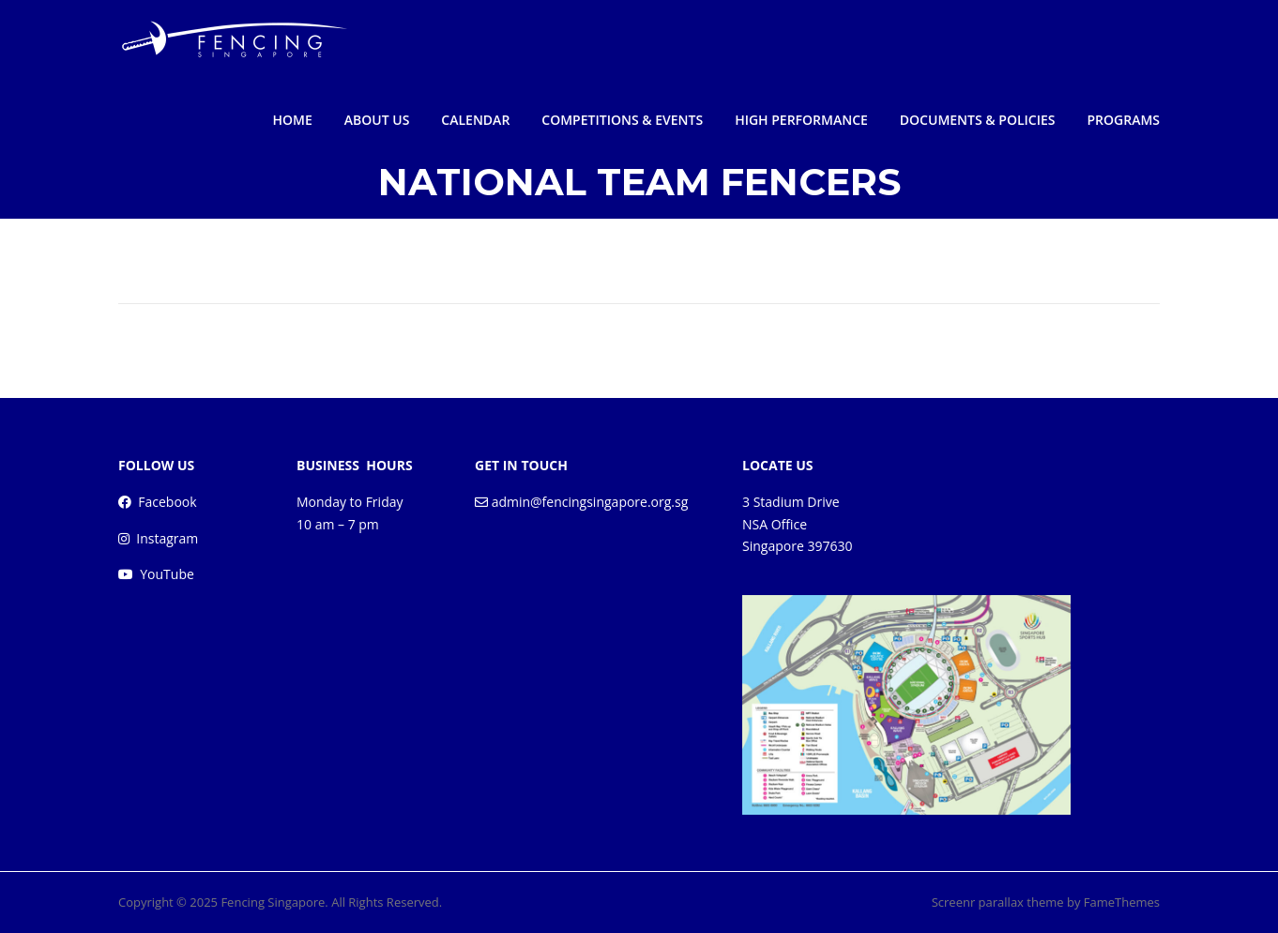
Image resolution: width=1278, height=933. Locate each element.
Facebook (167, 502)
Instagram (167, 538)
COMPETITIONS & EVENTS (622, 120)
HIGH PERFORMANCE (801, 120)
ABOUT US (377, 120)
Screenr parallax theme (998, 902)
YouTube (167, 574)
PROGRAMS (1123, 120)
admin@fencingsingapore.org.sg (590, 502)
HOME (292, 120)
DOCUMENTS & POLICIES (978, 120)
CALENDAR (475, 120)
